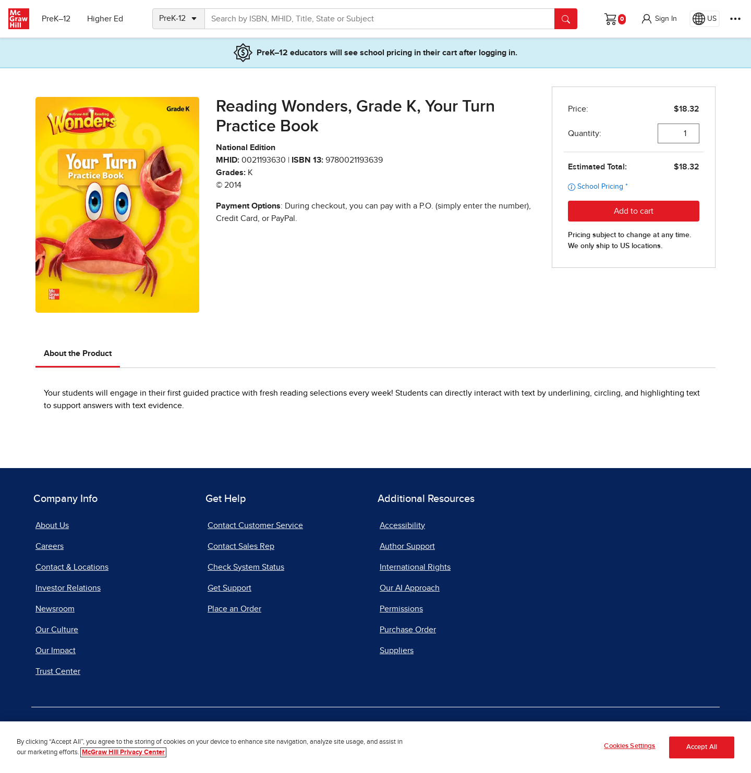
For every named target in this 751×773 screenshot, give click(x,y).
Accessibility (402, 525)
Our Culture (56, 629)
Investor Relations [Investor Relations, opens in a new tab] (68, 588)
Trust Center (57, 671)
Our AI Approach (410, 588)
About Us (52, 525)
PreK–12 (56, 19)
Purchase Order (408, 629)
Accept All (701, 747)
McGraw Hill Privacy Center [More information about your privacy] (123, 752)
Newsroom (55, 609)
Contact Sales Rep (241, 546)
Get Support (229, 588)
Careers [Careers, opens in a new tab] (49, 546)
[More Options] (735, 18)
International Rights (415, 567)
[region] (375, 747)
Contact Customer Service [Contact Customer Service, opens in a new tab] (255, 525)
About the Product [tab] (78, 353)
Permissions (401, 609)
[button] (658, 18)
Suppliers (397, 650)
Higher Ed (105, 19)
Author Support (407, 546)
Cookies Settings (629, 746)
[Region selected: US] (704, 18)
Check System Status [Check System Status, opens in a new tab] (246, 567)
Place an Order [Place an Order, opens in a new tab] (234, 609)
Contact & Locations (71, 567)
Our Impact (55, 650)
